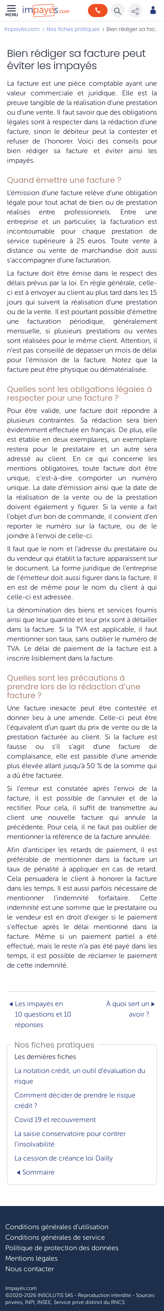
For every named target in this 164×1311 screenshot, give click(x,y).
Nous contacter (29, 1269)
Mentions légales (31, 1258)
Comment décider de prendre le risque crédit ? (75, 1100)
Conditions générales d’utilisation (56, 1227)
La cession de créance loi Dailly (63, 1158)
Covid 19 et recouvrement (55, 1120)
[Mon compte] (153, 10)
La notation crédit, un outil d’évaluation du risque (79, 1076)
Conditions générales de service (55, 1237)
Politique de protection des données (62, 1248)
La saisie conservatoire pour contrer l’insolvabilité (70, 1139)
